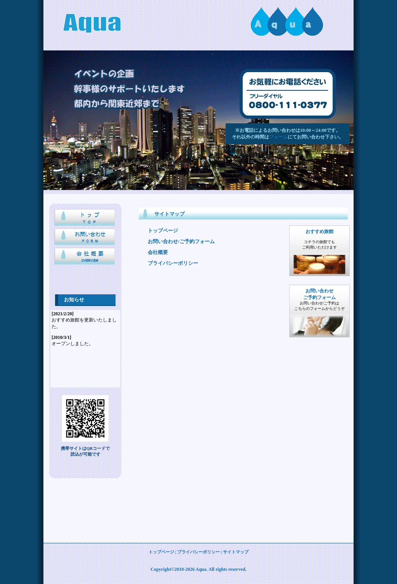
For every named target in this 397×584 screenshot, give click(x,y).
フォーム (278, 137)
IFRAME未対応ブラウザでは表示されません (85, 348)
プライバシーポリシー (173, 263)
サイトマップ (236, 551)
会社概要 (85, 257)
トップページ (85, 218)
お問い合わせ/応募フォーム (85, 238)
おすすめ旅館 (319, 231)
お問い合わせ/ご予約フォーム (181, 241)
